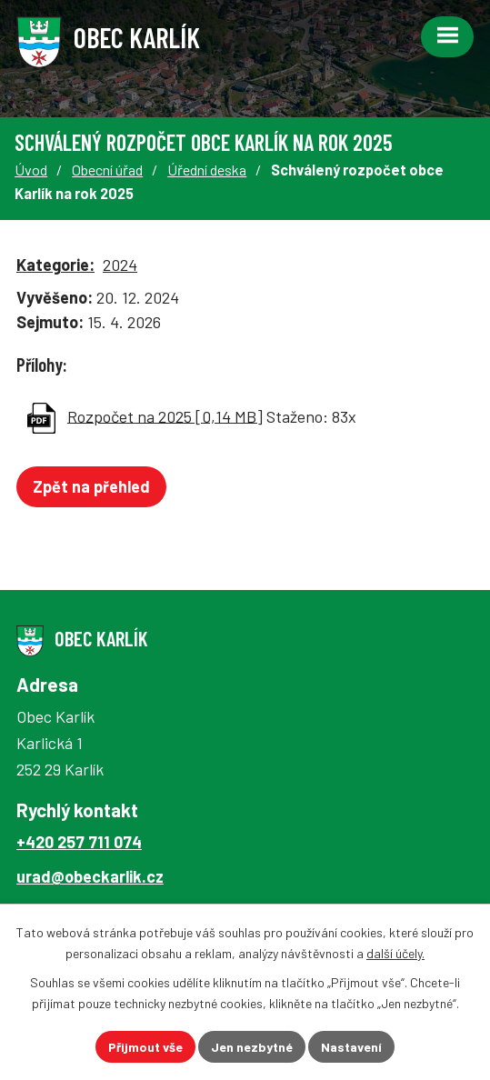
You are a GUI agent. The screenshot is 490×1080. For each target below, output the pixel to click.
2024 (120, 265)
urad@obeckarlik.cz (90, 876)
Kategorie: (55, 265)
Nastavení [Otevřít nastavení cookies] (351, 1047)
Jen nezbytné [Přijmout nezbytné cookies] (252, 1047)
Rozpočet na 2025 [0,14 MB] (165, 415)
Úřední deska (206, 169)
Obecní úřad (107, 169)
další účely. (395, 953)
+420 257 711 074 (79, 842)
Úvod (31, 169)
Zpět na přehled (91, 486)
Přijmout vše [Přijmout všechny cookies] (145, 1047)
